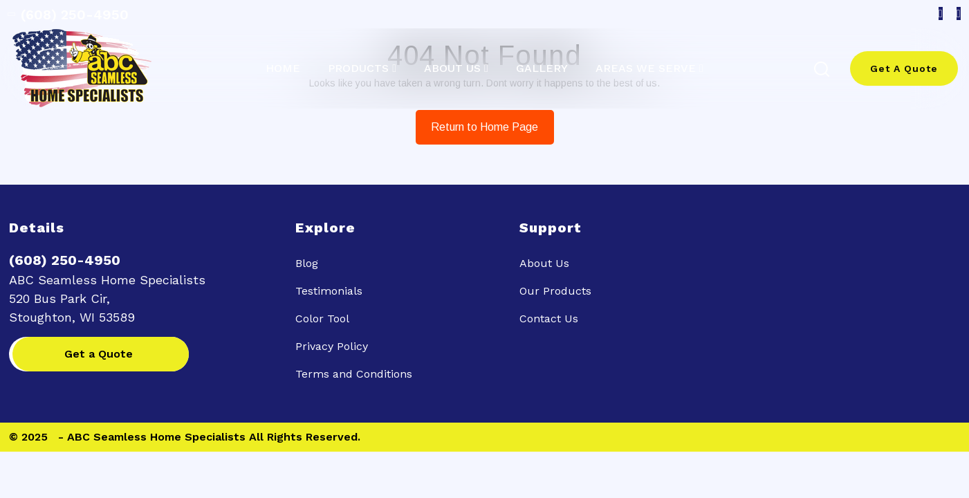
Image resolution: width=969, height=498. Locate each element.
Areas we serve (646, 68)
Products (358, 68)
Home (283, 68)
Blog (306, 263)
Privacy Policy (331, 346)
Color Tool (322, 318)
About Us (452, 68)
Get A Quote (904, 68)
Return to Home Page (477, 121)
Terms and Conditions (353, 373)
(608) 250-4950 (69, 14)
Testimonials (328, 290)
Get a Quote (98, 353)
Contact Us (548, 318)
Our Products (555, 290)
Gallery (542, 68)
